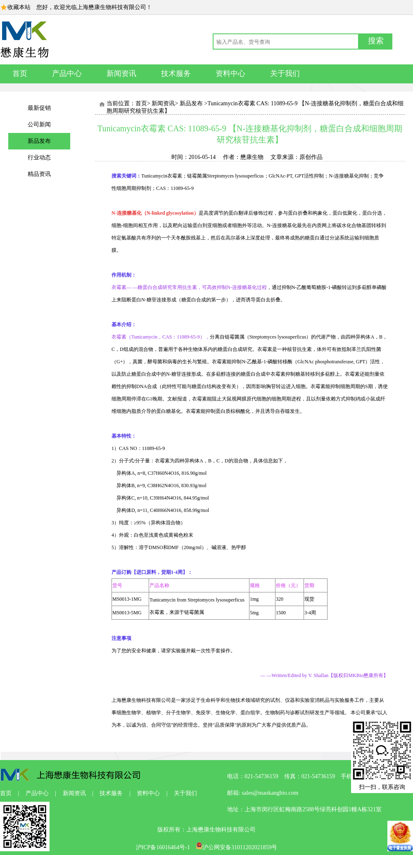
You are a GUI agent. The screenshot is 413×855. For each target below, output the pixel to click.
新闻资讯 (121, 73)
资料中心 (230, 73)
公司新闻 (39, 124)
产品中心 (67, 73)
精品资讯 (39, 174)
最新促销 (39, 108)
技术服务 (176, 73)
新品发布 (39, 141)
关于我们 (285, 73)
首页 (19, 73)
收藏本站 (19, 7)
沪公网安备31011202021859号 (236, 847)
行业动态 (39, 157)
